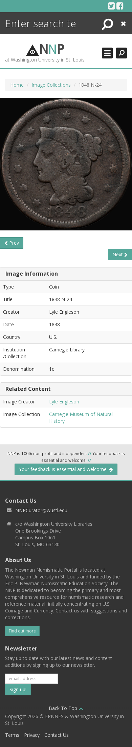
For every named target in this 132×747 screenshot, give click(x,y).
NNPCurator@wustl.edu (41, 510)
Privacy (32, 735)
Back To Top (66, 708)
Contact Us (56, 735)
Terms (12, 735)
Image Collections (51, 85)
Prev (11, 243)
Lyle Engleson (64, 401)
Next (120, 254)
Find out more (22, 631)
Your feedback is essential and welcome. (66, 469)
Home (17, 85)
